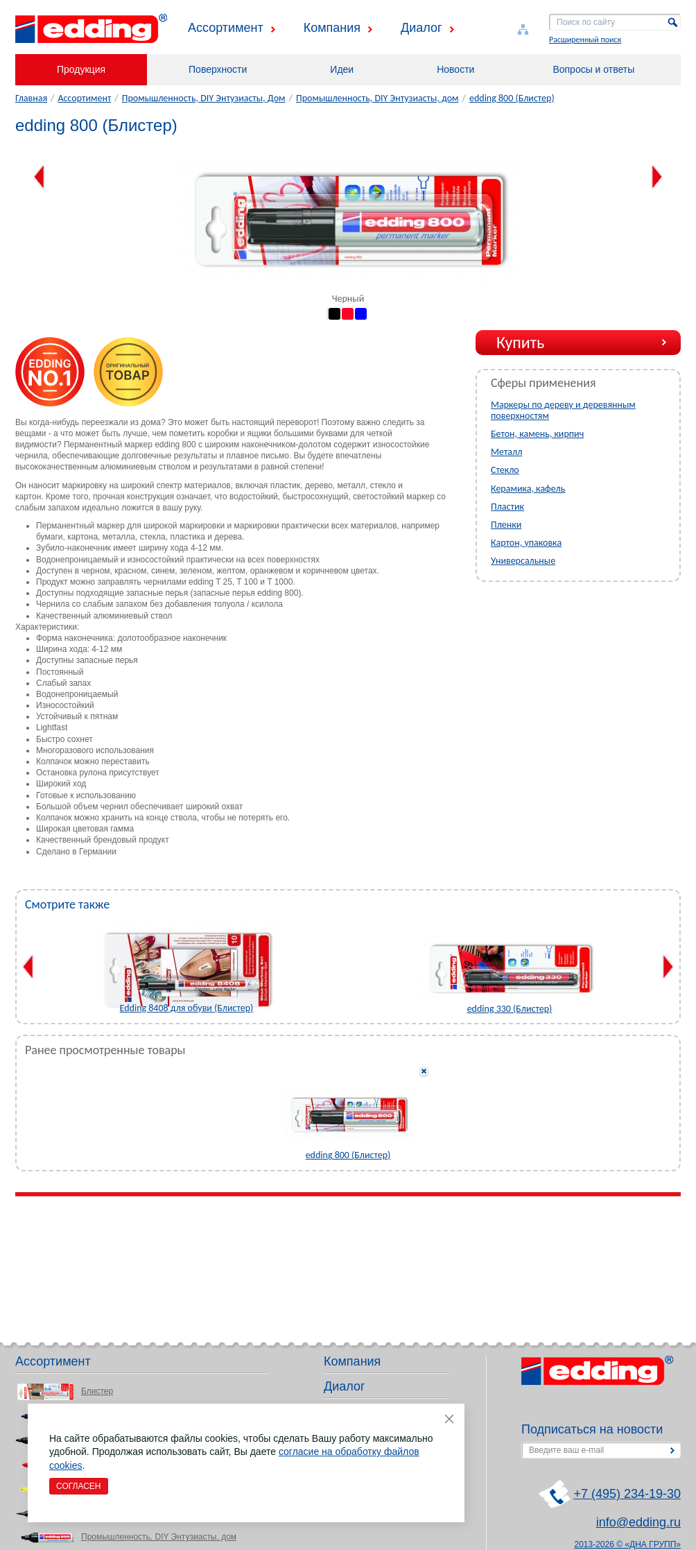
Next (656, 177)
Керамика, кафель (528, 488)
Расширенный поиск (585, 39)
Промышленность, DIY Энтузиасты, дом (377, 98)
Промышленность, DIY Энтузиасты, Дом (204, 98)
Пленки (506, 525)
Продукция (81, 69)
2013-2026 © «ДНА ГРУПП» (628, 1544)
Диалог (421, 28)
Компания (332, 28)
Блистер (97, 1391)
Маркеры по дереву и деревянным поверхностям (563, 410)
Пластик (507, 507)
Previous (39, 177)
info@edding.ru (638, 1522)
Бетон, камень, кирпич (537, 434)
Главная (31, 98)
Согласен (78, 1486)
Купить (520, 342)
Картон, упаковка (526, 543)
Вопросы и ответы (593, 69)
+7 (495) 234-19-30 (627, 1494)
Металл (506, 452)
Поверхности (218, 69)
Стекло (505, 470)
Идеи (342, 69)
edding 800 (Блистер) (512, 98)
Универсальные (523, 561)
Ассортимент (225, 28)
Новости (455, 69)
